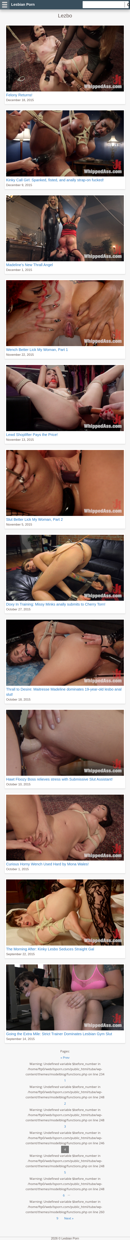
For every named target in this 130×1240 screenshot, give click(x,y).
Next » (69, 1218)
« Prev (65, 1057)
